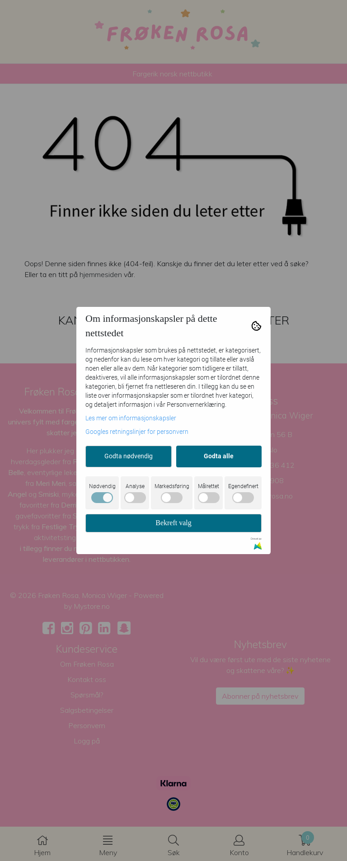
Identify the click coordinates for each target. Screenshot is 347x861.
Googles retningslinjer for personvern (136, 431)
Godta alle (219, 456)
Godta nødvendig (128, 456)
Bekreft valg (173, 523)
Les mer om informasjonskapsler (130, 418)
